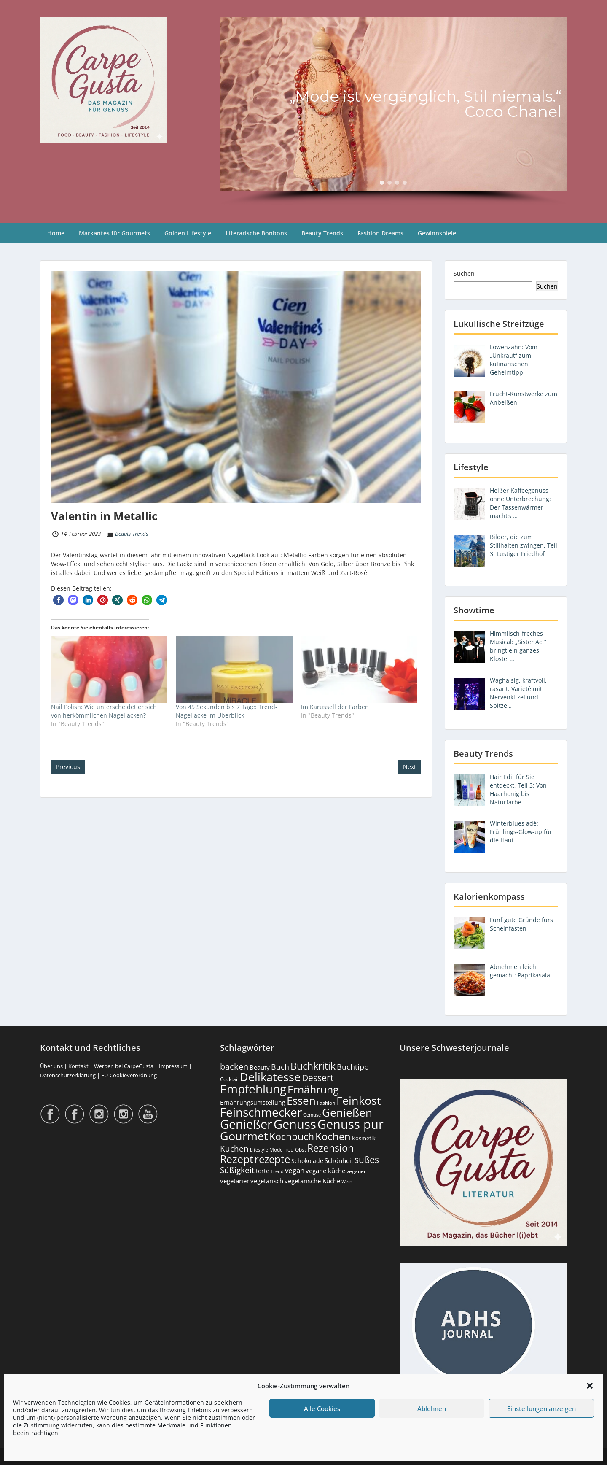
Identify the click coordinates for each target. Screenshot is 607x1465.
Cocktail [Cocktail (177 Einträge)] (229, 1079)
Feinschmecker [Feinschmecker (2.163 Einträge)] (261, 1112)
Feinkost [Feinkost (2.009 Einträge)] (358, 1100)
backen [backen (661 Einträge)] (234, 1066)
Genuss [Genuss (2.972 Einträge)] (295, 1124)
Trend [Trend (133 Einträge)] (277, 1171)
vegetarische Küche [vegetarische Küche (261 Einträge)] (312, 1180)
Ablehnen (431, 1408)
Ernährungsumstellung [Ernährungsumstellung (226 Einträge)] (252, 1102)
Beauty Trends (322, 233)
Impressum (173, 1066)
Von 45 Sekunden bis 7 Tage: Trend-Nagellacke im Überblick (226, 711)
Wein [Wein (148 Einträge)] (346, 1181)
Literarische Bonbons (256, 233)
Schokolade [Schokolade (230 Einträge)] (307, 1161)
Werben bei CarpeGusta (123, 1066)
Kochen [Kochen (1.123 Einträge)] (333, 1136)
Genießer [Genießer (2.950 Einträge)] (246, 1124)
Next (409, 767)
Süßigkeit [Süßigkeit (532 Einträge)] (237, 1170)
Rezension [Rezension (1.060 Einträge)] (330, 1148)
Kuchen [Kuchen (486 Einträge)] (234, 1148)
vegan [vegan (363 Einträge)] (294, 1170)
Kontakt (78, 1066)
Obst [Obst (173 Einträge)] (300, 1149)
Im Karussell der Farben (335, 707)
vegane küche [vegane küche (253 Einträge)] (325, 1170)
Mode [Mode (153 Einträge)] (276, 1150)
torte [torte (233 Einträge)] (262, 1171)
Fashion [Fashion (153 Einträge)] (326, 1103)
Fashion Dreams (380, 233)
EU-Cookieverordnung (129, 1075)
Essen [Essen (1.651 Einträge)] (301, 1100)
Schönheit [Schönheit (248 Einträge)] (339, 1160)
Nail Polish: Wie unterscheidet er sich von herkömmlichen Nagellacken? (104, 711)
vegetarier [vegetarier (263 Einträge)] (234, 1180)
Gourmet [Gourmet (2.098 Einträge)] (244, 1136)
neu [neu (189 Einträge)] (289, 1149)
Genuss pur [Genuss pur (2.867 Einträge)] (350, 1124)
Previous (68, 767)
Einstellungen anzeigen (541, 1408)
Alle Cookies (322, 1408)
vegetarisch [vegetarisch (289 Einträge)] (266, 1180)
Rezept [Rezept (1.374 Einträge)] (236, 1159)
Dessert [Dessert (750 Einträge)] (317, 1077)
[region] (393, 111)
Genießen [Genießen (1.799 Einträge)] (347, 1112)
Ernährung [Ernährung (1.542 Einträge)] (313, 1089)
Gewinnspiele (437, 233)
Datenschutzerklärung (68, 1075)
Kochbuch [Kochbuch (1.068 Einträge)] (291, 1136)
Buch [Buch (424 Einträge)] (280, 1067)
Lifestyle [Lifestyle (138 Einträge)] (259, 1150)
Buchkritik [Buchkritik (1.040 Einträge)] (313, 1066)
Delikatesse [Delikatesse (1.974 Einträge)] (270, 1077)
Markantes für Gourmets (114, 233)
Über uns (51, 1066)
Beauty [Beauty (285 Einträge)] (260, 1067)
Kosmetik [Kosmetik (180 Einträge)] (364, 1138)
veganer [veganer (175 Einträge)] (356, 1171)
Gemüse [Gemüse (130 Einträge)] (312, 1115)
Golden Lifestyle (187, 233)
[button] (590, 1385)
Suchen (464, 274)
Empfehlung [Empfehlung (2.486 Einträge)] (253, 1089)
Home (55, 233)
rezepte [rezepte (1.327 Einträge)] (272, 1159)
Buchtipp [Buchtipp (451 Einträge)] (353, 1067)
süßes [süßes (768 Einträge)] (367, 1159)
